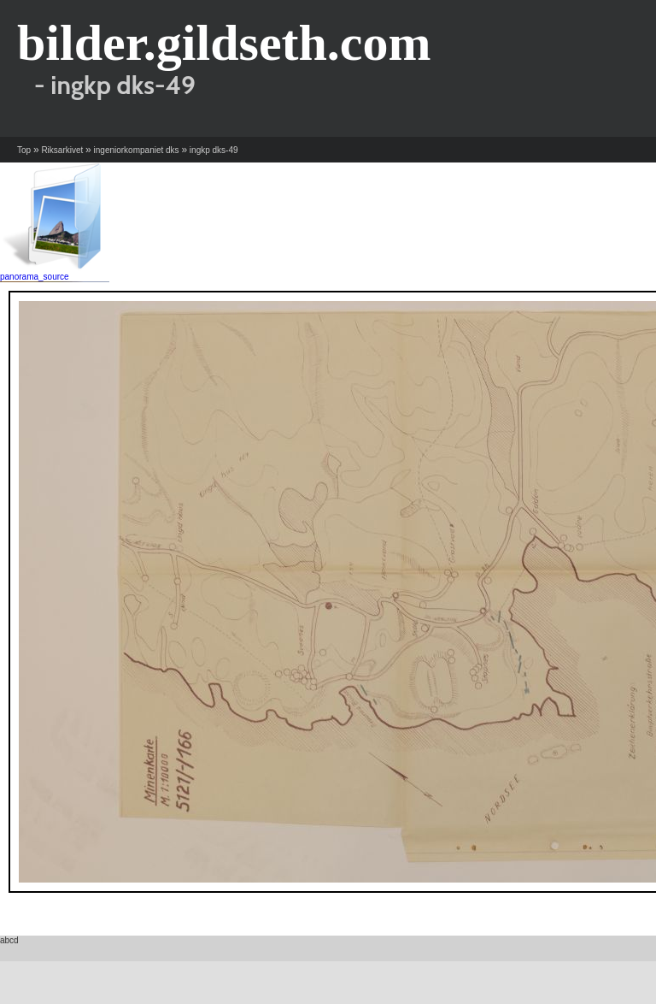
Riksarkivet (62, 150)
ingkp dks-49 (214, 150)
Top (24, 150)
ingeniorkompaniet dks (136, 150)
